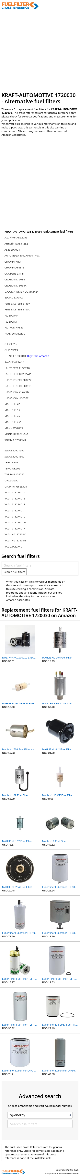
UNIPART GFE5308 (16, 486)
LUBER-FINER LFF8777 (18, 380)
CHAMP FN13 (13, 261)
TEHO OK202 (12, 468)
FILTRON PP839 (14, 327)
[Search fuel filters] (39, 565)
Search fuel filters (14, 572)
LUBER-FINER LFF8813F (19, 386)
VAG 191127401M (15, 522)
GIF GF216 (11, 344)
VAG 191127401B (15, 498)
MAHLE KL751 (13, 422)
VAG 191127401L (15, 516)
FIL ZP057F (11, 321)
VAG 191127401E (15, 504)
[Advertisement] (40, 51)
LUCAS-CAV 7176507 (17, 392)
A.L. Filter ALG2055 (16, 237)
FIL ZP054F (11, 315)
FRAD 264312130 (15, 333)
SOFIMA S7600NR (15, 440)
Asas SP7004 (12, 249)
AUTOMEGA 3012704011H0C (22, 255)
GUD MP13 (11, 350)
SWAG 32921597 (14, 450)
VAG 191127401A (15, 492)
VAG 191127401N (15, 528)
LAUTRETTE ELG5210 (17, 368)
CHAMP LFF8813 (15, 267)
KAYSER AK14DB (14, 362)
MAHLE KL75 (12, 416)
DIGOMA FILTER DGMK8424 (22, 291)
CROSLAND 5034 (15, 279)
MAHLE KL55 (12, 410)
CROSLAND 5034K (16, 285)
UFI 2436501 (12, 480)
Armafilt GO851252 (16, 243)
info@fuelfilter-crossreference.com (62, 1173)
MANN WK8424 (14, 428)
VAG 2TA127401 (14, 546)
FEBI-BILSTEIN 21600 (17, 309)
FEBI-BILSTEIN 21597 (17, 303)
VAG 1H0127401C (15, 534)
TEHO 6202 (11, 462)
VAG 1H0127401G (15, 540)
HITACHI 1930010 (16, 356)
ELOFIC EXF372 (14, 297)
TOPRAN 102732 (15, 474)
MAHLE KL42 (12, 404)
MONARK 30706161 (17, 434)
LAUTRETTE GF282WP (18, 374)
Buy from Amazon (38, 356)
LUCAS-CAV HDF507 (17, 398)
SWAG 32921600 (14, 456)
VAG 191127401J (14, 510)
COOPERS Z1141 (14, 273)
